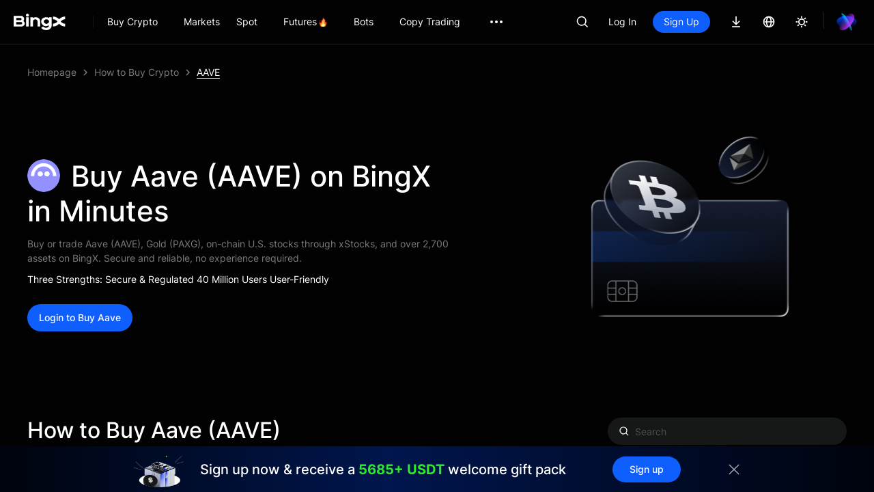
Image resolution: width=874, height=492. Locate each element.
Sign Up (681, 21)
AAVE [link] (208, 72)
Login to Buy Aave (80, 317)
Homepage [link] (51, 72)
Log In (622, 21)
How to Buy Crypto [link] (136, 72)
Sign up (647, 469)
